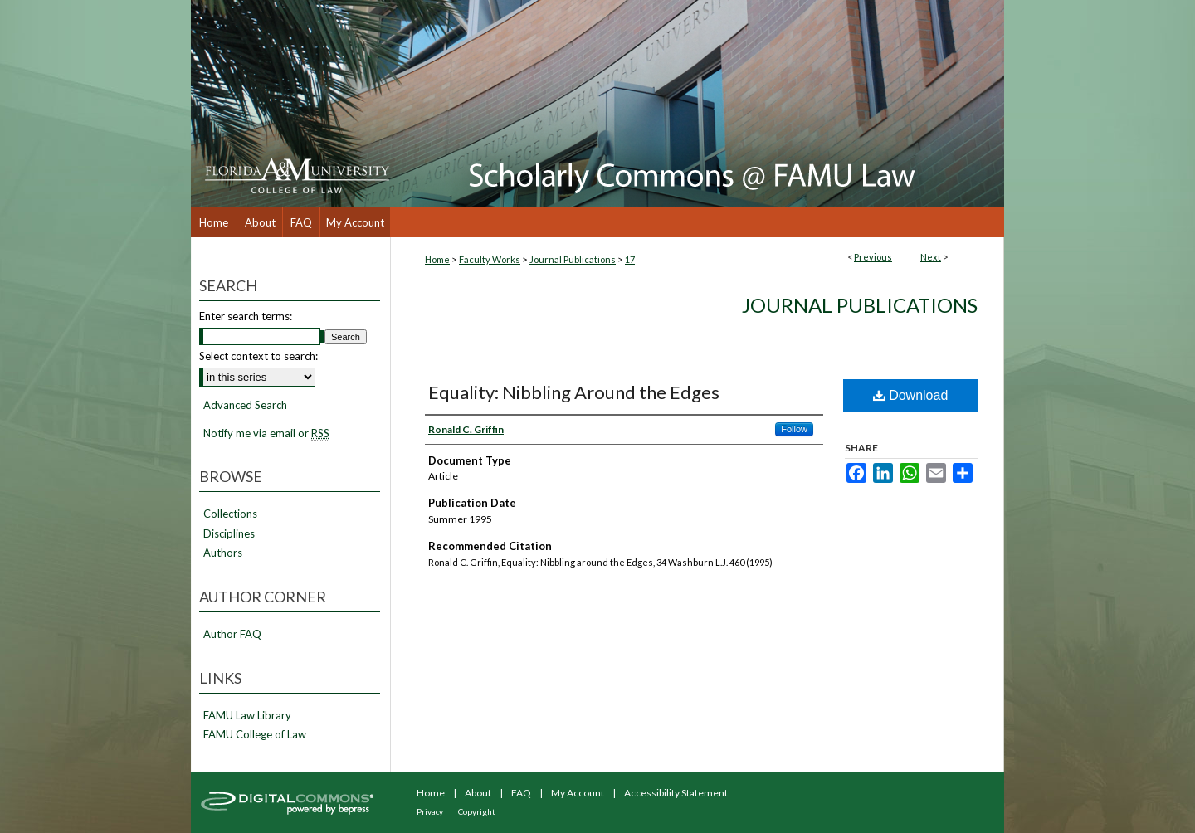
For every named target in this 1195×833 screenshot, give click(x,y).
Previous (873, 256)
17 (630, 259)
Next (930, 256)
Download (911, 395)
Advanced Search (245, 405)
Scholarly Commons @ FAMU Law (697, 103)
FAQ (521, 793)
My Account (577, 793)
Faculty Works (489, 259)
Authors (222, 553)
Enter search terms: (245, 316)
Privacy (430, 811)
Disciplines (229, 534)
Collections (230, 514)
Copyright (476, 811)
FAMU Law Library (247, 715)
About (478, 793)
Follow (794, 429)
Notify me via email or (266, 434)
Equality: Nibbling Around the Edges (573, 392)
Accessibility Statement (676, 793)
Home (437, 259)
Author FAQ (232, 634)
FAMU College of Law (254, 734)
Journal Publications (572, 259)
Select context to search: (258, 356)
